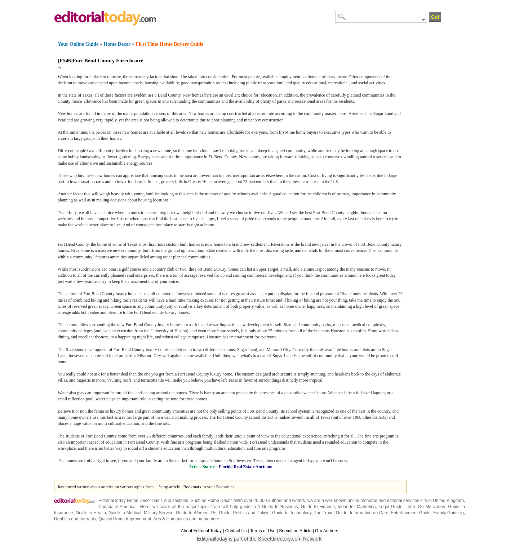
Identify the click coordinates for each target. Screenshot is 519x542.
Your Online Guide (78, 44)
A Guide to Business (277, 506)
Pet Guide (221, 512)
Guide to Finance (318, 506)
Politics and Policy (251, 512)
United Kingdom (448, 500)
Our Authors (326, 530)
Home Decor (116, 44)
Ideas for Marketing (357, 506)
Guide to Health (91, 512)
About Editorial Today (201, 530)
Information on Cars (369, 512)
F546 (65, 60)
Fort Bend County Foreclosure (108, 60)
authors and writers (286, 500)
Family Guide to (448, 512)
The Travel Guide (330, 512)
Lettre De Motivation (425, 506)
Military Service (158, 512)
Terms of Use (263, 530)
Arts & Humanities (171, 518)
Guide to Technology (291, 512)
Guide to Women (192, 512)
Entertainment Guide (410, 512)
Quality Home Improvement (124, 518)
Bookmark (193, 486)
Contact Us (236, 530)
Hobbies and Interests (75, 518)
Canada (106, 506)
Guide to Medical (124, 512)
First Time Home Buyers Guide (169, 44)
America (128, 506)
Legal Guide (391, 506)
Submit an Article (295, 530)
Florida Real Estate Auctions (245, 466)
